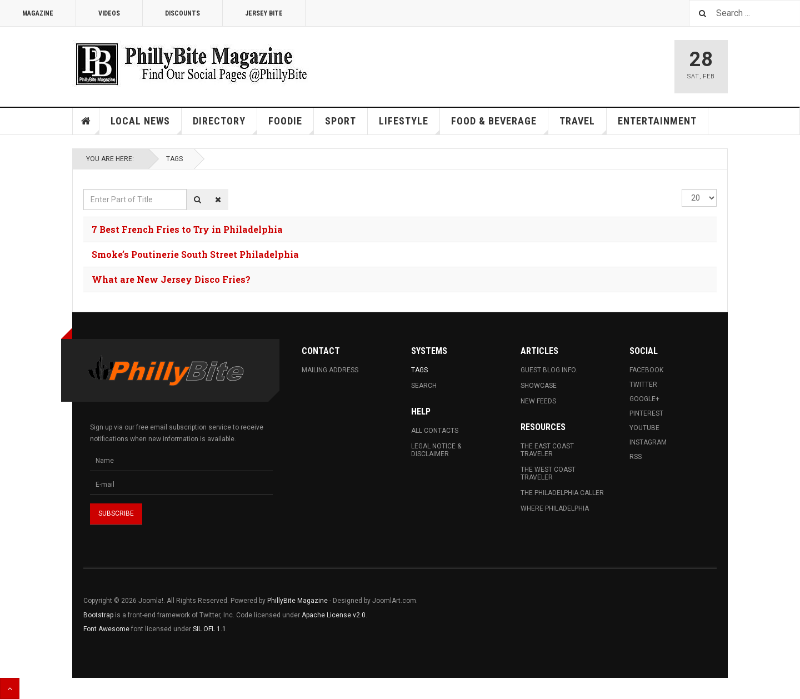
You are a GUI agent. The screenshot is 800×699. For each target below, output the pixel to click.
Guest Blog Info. (549, 370)
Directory (225, 124)
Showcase (539, 386)
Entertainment (657, 121)
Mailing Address (330, 370)
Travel (583, 124)
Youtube (644, 428)
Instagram (648, 442)
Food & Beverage (499, 124)
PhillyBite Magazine (297, 601)
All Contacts (434, 431)
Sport (340, 121)
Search (424, 386)
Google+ (644, 399)
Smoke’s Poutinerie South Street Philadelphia (195, 254)
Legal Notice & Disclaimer (436, 450)
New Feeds (538, 401)
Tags (174, 159)
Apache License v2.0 (334, 615)
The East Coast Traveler (547, 450)
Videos (109, 13)
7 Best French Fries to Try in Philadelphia (187, 229)
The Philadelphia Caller (562, 493)
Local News (146, 124)
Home (86, 121)
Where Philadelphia (555, 508)
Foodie (291, 124)
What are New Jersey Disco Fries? (171, 279)
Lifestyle (409, 124)
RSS (635, 457)
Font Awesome (106, 629)
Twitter (643, 384)
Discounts (182, 13)
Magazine (37, 13)
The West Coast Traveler (548, 473)
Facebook (646, 370)
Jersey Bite (264, 13)
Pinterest (646, 413)
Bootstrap (98, 615)
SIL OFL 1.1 (209, 629)
